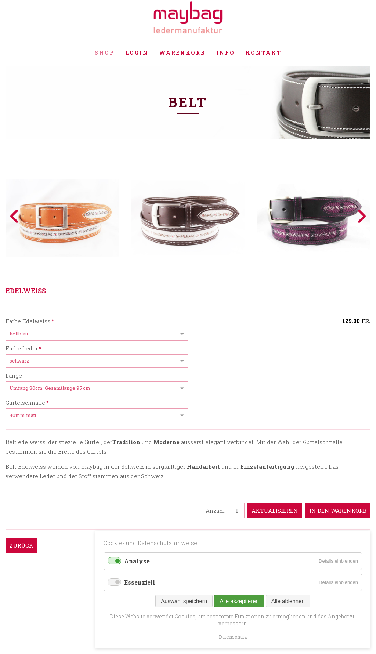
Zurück (21, 545)
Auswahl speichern (184, 601)
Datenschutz (233, 636)
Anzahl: (216, 510)
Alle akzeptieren (239, 601)
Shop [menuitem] (105, 52)
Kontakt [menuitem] (264, 52)
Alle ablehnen (288, 601)
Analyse (137, 561)
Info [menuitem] (225, 52)
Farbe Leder (23, 348)
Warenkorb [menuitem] (182, 52)
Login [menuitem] (136, 52)
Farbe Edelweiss (30, 321)
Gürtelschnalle (27, 402)
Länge (14, 375)
